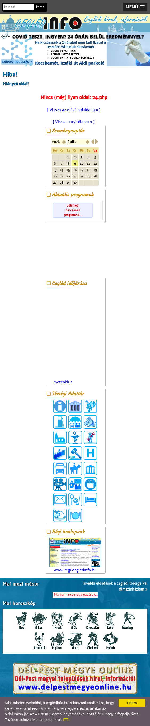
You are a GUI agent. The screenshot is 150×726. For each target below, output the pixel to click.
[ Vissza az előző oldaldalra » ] (73, 110)
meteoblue (63, 382)
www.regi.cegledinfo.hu (75, 555)
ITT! (66, 720)
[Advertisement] (75, 251)
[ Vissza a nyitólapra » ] (74, 121)
